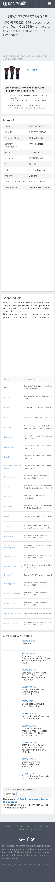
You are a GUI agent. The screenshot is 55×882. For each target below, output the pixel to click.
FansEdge (8, 457)
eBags (6, 487)
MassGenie (8, 536)
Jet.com (7, 526)
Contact (37, 829)
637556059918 (29, 713)
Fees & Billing (41, 826)
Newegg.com (10, 584)
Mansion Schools (11, 427)
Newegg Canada (11, 623)
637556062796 (29, 726)
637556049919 (29, 687)
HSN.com (8, 507)
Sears (6, 517)
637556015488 (29, 653)
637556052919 (29, 701)
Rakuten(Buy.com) (12, 594)
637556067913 (29, 773)
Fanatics (7, 497)
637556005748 (29, 641)
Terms (19, 826)
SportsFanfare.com (12, 613)
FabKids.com (9, 447)
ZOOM (32, 70)
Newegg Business (11, 477)
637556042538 (29, 670)
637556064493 (29, 742)
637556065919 (29, 759)
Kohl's (6, 387)
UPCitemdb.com (21, 829)
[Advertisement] (26, 46)
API (28, 826)
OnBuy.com (9, 603)
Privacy (9, 826)
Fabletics (8, 437)
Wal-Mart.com (10, 556)
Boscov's (7, 575)
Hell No (24, 794)
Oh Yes (10, 794)
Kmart (7, 407)
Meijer (6, 417)
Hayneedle (8, 397)
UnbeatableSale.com (13, 566)
